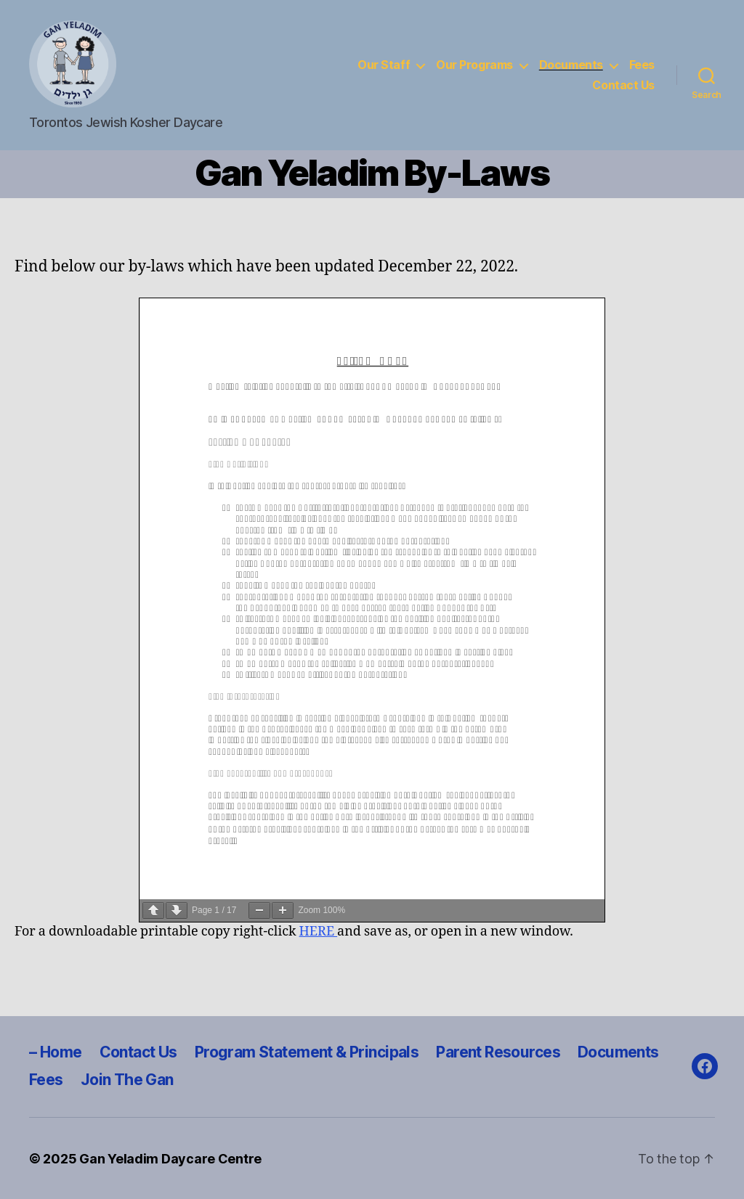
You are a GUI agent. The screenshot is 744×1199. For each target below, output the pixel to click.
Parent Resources (498, 1052)
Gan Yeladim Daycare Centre (170, 1158)
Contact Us (623, 85)
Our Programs (474, 65)
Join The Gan (127, 1080)
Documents (571, 65)
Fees (642, 65)
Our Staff (383, 65)
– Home (55, 1052)
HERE (318, 931)
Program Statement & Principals (307, 1052)
